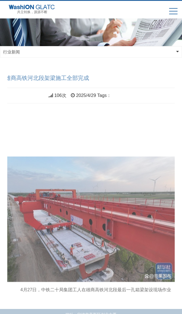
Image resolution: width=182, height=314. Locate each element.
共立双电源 (122, 95)
